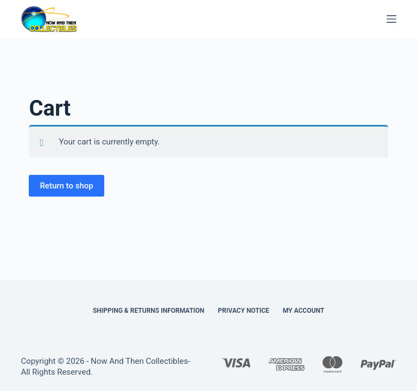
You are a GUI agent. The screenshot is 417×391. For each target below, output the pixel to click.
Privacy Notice (243, 310)
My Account (303, 310)
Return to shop (66, 186)
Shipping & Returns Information (148, 310)
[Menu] (391, 19)
